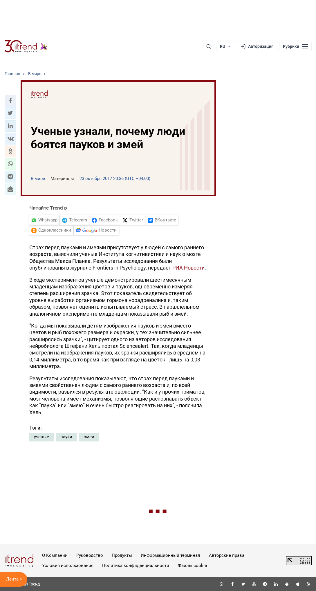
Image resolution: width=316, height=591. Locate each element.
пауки (66, 436)
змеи (89, 436)
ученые (41, 436)
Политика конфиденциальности (135, 565)
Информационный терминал (170, 555)
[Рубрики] (295, 46)
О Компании (55, 555)
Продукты (122, 555)
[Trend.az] (26, 46)
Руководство (89, 555)
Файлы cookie (192, 565)
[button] (10, 100)
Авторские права (226, 555)
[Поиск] (208, 46)
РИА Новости (188, 268)
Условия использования (67, 565)
